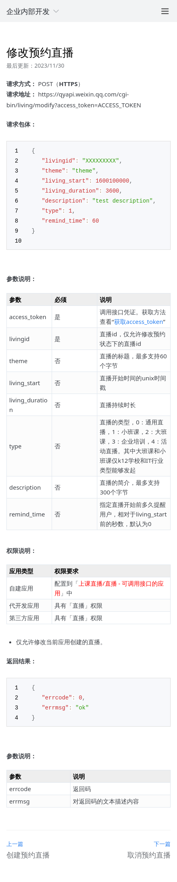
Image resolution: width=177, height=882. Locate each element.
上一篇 (14, 838)
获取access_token (138, 317)
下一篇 (162, 838)
